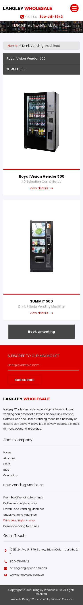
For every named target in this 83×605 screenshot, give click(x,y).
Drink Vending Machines (41, 45)
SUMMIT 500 (15, 69)
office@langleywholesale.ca (28, 568)
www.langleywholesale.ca (27, 575)
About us (9, 458)
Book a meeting (41, 331)
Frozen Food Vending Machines (23, 509)
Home (12, 45)
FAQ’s (6, 464)
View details (41, 188)
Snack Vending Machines (20, 515)
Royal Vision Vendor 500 (26, 58)
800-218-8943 (19, 561)
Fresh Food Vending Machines (23, 497)
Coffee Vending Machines (20, 503)
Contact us (10, 475)
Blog (6, 470)
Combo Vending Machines (21, 526)
